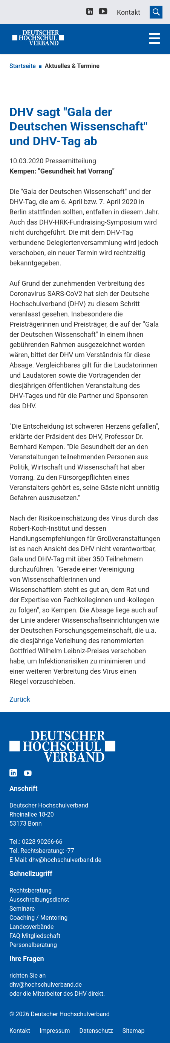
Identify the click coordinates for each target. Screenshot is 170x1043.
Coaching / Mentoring (38, 917)
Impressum (55, 1030)
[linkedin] (89, 12)
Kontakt (19, 1030)
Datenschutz (96, 1030)
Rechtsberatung (30, 890)
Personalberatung (33, 944)
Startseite (22, 66)
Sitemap (134, 1030)
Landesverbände (31, 926)
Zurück (19, 699)
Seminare (22, 908)
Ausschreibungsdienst (39, 899)
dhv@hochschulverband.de (65, 859)
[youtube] (103, 13)
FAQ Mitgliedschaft (34, 935)
